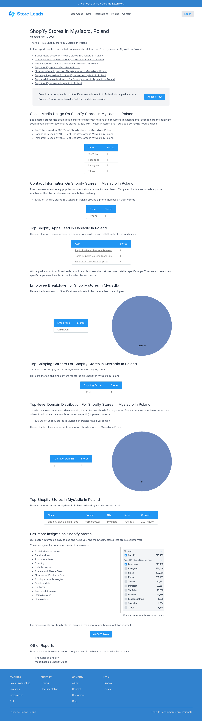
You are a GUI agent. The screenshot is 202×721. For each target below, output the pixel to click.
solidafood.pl (92, 521)
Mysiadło (112, 521)
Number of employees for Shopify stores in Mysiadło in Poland (71, 71)
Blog (74, 701)
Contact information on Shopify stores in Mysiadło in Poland (69, 59)
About (75, 682)
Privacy (107, 682)
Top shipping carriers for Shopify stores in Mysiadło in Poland (70, 75)
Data (88, 13)
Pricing (115, 13)
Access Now (154, 96)
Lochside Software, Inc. (23, 711)
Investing (15, 689)
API (12, 701)
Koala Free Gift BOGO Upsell (91, 261)
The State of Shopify (47, 657)
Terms (107, 689)
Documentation (49, 689)
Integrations (101, 13)
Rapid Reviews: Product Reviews (93, 250)
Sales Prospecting (20, 682)
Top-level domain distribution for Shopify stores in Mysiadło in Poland (75, 79)
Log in (187, 13)
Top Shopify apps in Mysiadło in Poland (57, 67)
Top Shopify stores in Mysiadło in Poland (58, 83)
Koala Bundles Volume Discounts (94, 255)
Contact (126, 13)
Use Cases (77, 13)
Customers (78, 695)
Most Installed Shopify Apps (51, 661)
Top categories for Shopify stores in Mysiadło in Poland (67, 63)
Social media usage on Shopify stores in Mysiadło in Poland (69, 55)
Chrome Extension (112, 3)
